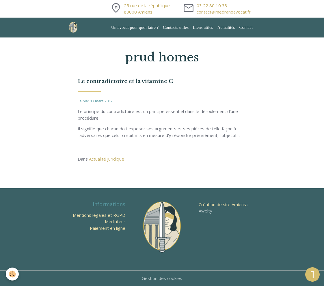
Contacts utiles (176, 27)
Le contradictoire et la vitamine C (125, 81)
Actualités (226, 27)
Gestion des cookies (162, 278)
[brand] (74, 27)
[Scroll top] (312, 274)
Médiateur (115, 221)
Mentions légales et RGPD (99, 215)
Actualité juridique (106, 159)
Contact (246, 27)
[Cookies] (12, 274)
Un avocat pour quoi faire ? (135, 27)
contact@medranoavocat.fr (224, 12)
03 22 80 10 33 (212, 5)
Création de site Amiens (222, 204)
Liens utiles (203, 27)
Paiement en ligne (107, 228)
